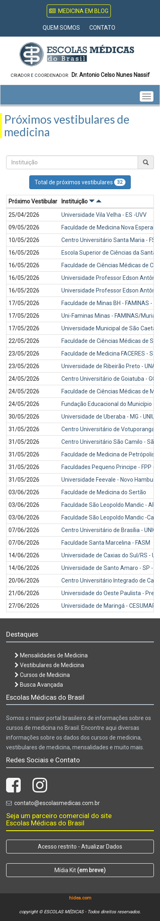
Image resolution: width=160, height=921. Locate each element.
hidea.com (80, 898)
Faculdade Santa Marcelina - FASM (105, 542)
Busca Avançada (39, 684)
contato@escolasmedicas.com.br (57, 803)
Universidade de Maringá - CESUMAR (108, 605)
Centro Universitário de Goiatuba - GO (108, 378)
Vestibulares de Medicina (49, 665)
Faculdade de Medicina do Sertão (103, 492)
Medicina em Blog (78, 11)
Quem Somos (61, 27)
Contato (102, 27)
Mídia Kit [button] (80, 870)
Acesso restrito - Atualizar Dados (80, 846)
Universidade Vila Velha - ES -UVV (104, 215)
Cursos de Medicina (42, 675)
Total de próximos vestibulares (80, 182)
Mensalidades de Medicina (51, 655)
